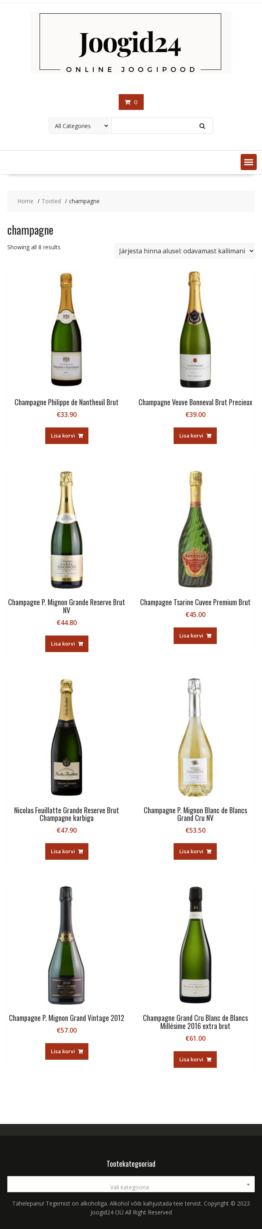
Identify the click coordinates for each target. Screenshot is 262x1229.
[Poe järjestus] (184, 251)
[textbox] (131, 1187)
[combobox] (131, 1184)
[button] (249, 162)
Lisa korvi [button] (63, 435)
